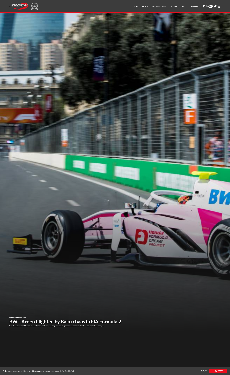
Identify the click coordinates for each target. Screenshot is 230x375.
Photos (173, 6)
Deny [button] (203, 371)
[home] (18, 6)
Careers (183, 6)
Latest (145, 6)
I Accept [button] (218, 371)
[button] (136, 6)
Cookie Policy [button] (70, 371)
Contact (195, 6)
